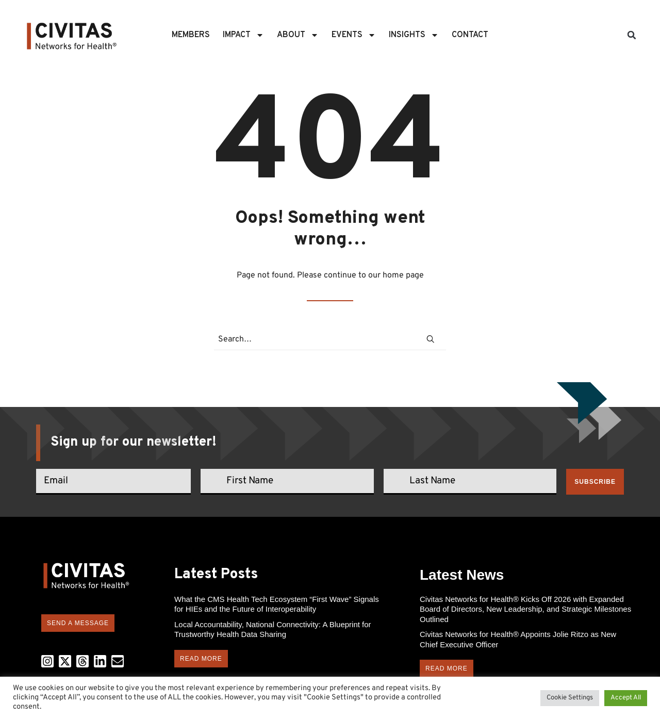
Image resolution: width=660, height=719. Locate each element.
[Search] (330, 339)
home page (403, 275)
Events (354, 35)
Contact (470, 35)
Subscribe (595, 481)
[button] (631, 35)
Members (191, 35)
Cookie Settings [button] (570, 698)
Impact (243, 35)
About (298, 35)
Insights (414, 35)
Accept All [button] (625, 698)
